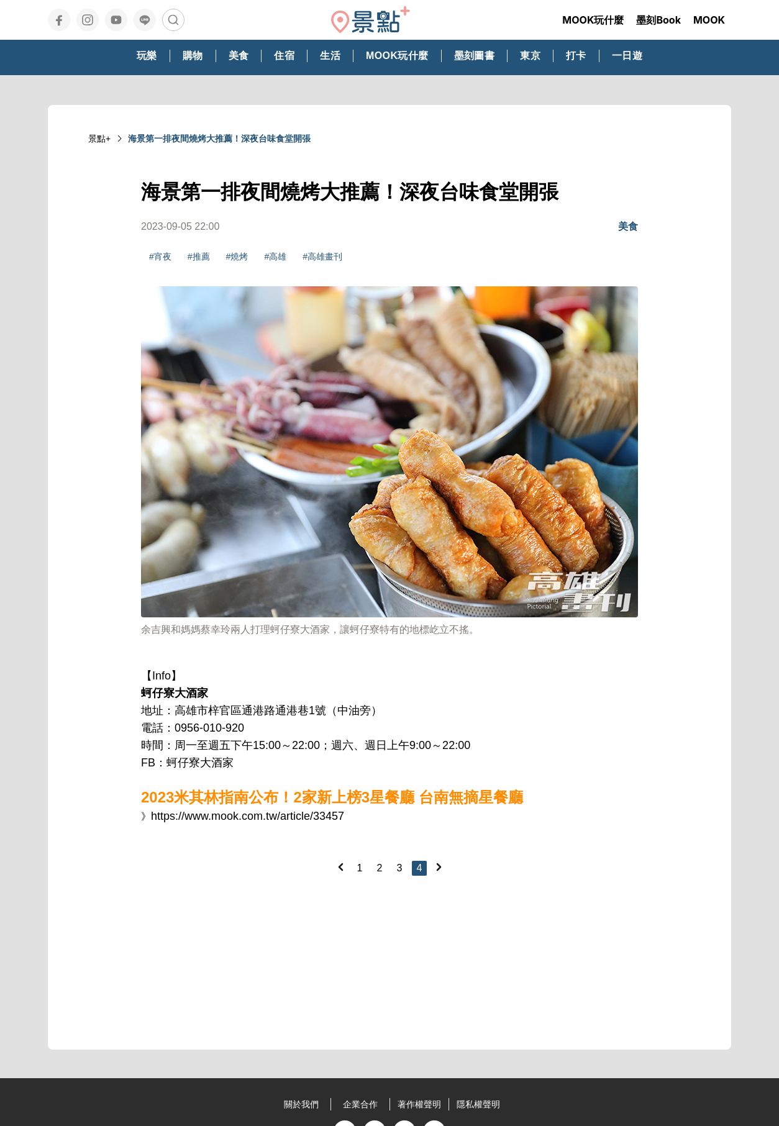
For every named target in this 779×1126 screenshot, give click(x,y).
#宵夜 (160, 256)
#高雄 (275, 256)
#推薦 (199, 256)
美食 (628, 226)
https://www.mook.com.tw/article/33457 (247, 816)
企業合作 (360, 1104)
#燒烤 (237, 256)
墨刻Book (658, 20)
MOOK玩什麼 (593, 20)
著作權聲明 (419, 1104)
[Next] (438, 867)
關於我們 (301, 1104)
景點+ (99, 138)
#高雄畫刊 (322, 256)
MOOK (709, 20)
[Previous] (340, 867)
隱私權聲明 (478, 1104)
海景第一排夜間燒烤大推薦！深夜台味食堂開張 (219, 138)
